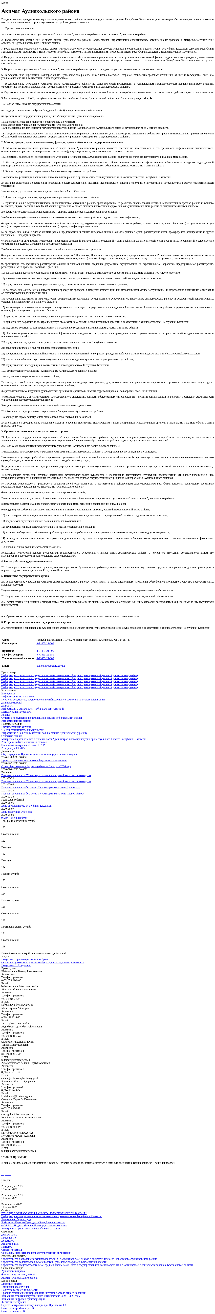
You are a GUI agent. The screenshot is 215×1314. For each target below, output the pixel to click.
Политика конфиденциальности (19, 1289)
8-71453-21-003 (45, 658)
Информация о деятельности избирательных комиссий (32, 708)
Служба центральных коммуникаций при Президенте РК (33, 1305)
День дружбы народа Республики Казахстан (26, 805)
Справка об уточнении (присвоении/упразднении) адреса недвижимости (42, 962)
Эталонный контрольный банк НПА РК (24, 745)
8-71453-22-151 (45, 654)
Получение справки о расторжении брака (24, 959)
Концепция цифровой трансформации (23, 1298)
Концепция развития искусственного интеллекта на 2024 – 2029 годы (40, 1295)
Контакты (6, 1246)
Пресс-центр (8, 1237)
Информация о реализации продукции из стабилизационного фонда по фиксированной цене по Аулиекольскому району (69, 675)
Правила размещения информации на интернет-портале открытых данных (43, 1292)
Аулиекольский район (13, 1271)
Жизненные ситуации (13, 1302)
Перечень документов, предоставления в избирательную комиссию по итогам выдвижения (53, 699)
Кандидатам (8, 693)
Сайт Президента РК (13, 1311)
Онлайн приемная (11, 1249)
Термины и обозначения (15, 1286)
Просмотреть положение (19, 28)
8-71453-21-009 (45, 643)
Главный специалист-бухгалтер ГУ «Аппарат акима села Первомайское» (42, 793)
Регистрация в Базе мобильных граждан (24, 742)
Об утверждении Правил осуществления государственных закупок (39, 754)
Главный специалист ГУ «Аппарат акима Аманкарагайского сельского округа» (46, 775)
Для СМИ (7, 705)
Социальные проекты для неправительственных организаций (36, 1252)
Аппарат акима (9, 1243)
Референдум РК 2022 (13, 748)
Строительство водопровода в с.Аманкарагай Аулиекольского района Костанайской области (53, 1261)
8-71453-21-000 (45, 650)
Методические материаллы (16, 711)
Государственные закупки (16, 726)
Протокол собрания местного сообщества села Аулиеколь (34, 760)
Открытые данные (11, 735)
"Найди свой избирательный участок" (22, 729)
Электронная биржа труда (16, 1219)
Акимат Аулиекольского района (19, 1277)
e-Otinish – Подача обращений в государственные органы (34, 1225)
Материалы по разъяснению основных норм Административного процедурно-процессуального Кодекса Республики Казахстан (73, 739)
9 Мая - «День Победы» (14, 817)
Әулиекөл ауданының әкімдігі (19, 1274)
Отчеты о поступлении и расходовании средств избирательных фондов (41, 717)
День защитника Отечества (16, 811)
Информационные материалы (18, 696)
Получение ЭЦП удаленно (16, 965)
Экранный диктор (11, 1283)
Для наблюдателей (11, 702)
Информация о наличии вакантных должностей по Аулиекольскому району (44, 732)
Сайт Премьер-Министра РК (17, 1308)
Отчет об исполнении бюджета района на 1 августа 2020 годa (36, 766)
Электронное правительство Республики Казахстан (30, 1228)
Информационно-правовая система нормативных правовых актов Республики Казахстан (51, 1216)
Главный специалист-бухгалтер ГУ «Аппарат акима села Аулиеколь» (40, 787)
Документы (7, 1240)
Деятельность (9, 1234)
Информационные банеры (16, 720)
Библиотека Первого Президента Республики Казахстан (33, 1222)
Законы (5, 714)
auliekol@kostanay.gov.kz (50, 665)
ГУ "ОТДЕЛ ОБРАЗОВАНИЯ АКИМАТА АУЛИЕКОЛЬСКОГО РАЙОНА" (44, 1213)
